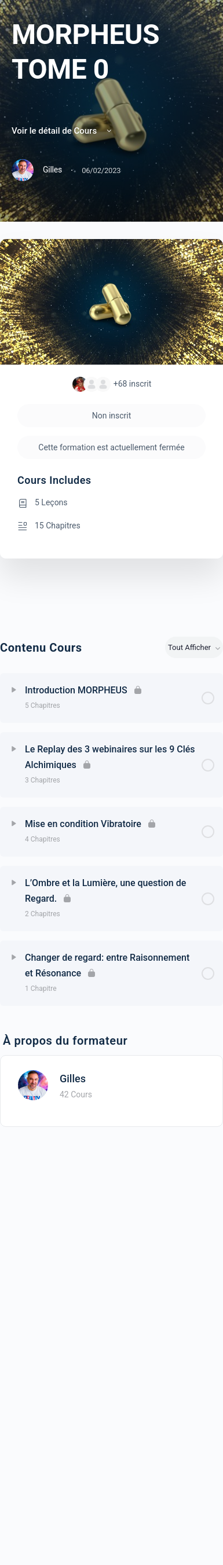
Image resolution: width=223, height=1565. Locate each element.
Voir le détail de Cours (63, 131)
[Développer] (14, 690)
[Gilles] (33, 1084)
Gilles (73, 1078)
